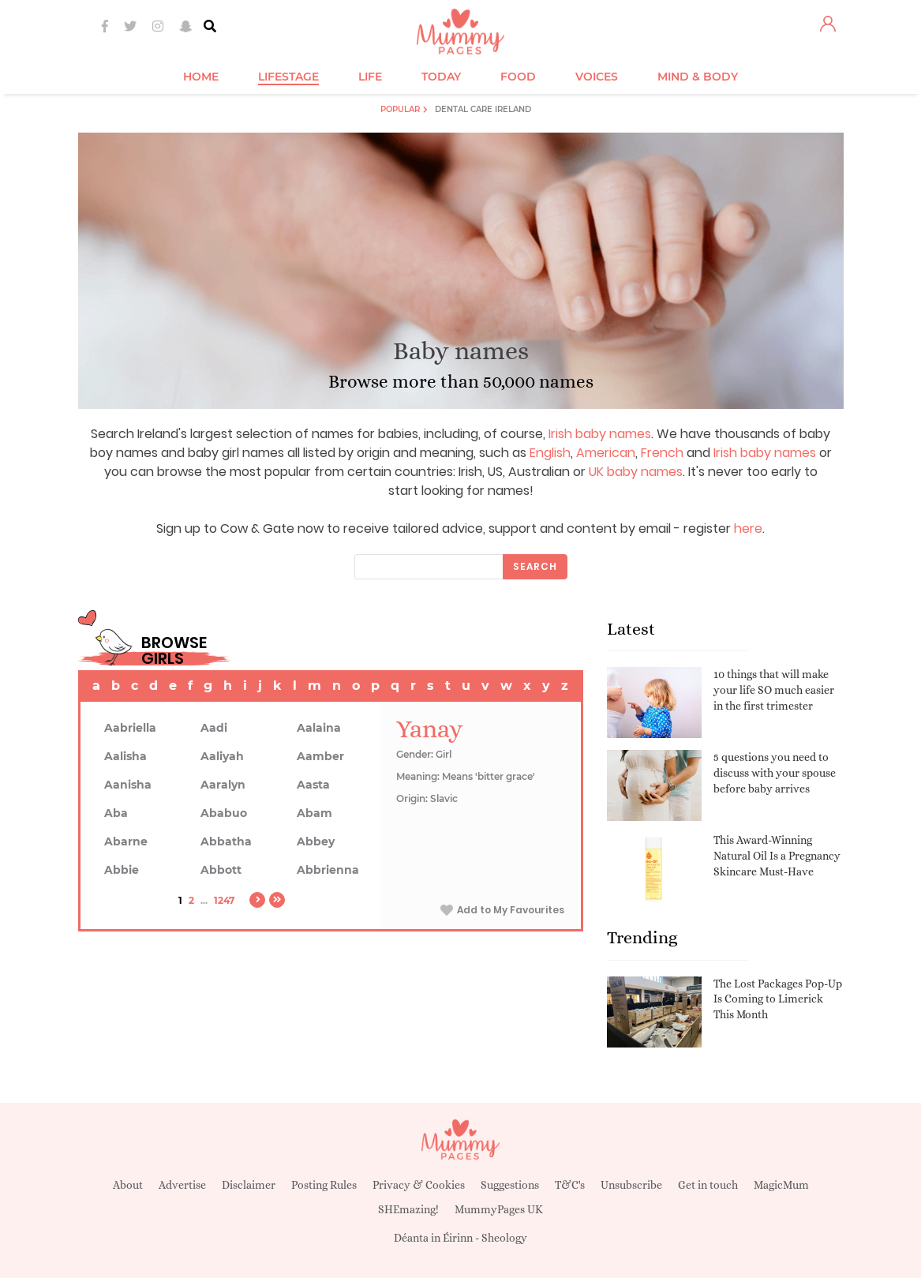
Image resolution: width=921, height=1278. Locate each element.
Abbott (220, 870)
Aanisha (128, 785)
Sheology (504, 1237)
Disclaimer (248, 1185)
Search (535, 566)
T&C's (570, 1185)
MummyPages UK (499, 1209)
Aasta (313, 785)
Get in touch (708, 1185)
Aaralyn (222, 785)
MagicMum (781, 1185)
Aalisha (125, 756)
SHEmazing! (408, 1209)
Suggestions (510, 1185)
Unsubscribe (631, 1185)
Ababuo (223, 813)
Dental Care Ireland (483, 109)
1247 (224, 900)
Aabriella (130, 728)
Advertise (182, 1185)
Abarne (126, 841)
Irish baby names (599, 434)
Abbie (121, 870)
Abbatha (226, 841)
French (662, 453)
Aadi (213, 728)
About (128, 1185)
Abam (314, 813)
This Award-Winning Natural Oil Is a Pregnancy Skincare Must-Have (777, 855)
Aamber (320, 756)
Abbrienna (328, 870)
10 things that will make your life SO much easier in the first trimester (773, 689)
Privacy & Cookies (419, 1185)
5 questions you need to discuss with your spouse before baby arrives (774, 772)
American (605, 453)
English (550, 453)
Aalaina (319, 728)
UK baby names (636, 472)
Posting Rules (324, 1185)
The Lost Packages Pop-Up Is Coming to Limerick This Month (777, 999)
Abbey (316, 841)
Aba (116, 813)
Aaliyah (222, 756)
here (748, 528)
